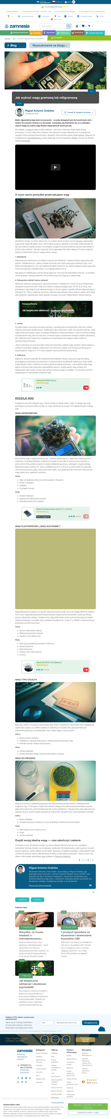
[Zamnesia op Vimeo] (26, 1078)
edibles (74, 138)
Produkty (37, 900)
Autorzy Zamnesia (56, 1087)
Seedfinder (54, 1053)
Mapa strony (55, 1098)
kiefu (17, 809)
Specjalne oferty (40, 1079)
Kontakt (69, 1055)
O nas (53, 1073)
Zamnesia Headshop (62, 856)
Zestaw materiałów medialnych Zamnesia (56, 1082)
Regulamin (70, 1068)
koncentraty (25, 141)
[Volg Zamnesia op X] (30, 1078)
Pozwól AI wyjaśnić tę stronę (79, 112)
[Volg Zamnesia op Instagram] (22, 1078)
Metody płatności (72, 1059)
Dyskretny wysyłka (56, 1094)
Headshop (22, 900)
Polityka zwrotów (72, 1079)
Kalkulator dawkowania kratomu (85, 1071)
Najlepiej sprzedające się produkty (55, 1068)
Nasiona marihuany (42, 1053)
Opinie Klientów (55, 1076)
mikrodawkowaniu (34, 138)
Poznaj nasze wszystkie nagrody (85, 1039)
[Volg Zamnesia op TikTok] (18, 1082)
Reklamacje (70, 1091)
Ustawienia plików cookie (88, 1112)
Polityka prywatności (58, 1102)
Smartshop (39, 1065)
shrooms (79, 241)
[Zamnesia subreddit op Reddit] (22, 1082)
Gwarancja (70, 1088)
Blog (52, 1056)
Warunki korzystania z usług (49, 1031)
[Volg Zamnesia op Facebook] (18, 1078)
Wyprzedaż (39, 1082)
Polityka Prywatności (34, 1031)
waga (29, 129)
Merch (38, 1075)
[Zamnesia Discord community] (26, 1082)
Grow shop (39, 1072)
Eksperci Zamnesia (56, 1091)
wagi (43, 856)
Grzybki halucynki (41, 1069)
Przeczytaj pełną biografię (40, 885)
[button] (19, 112)
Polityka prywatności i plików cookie (71, 1073)
